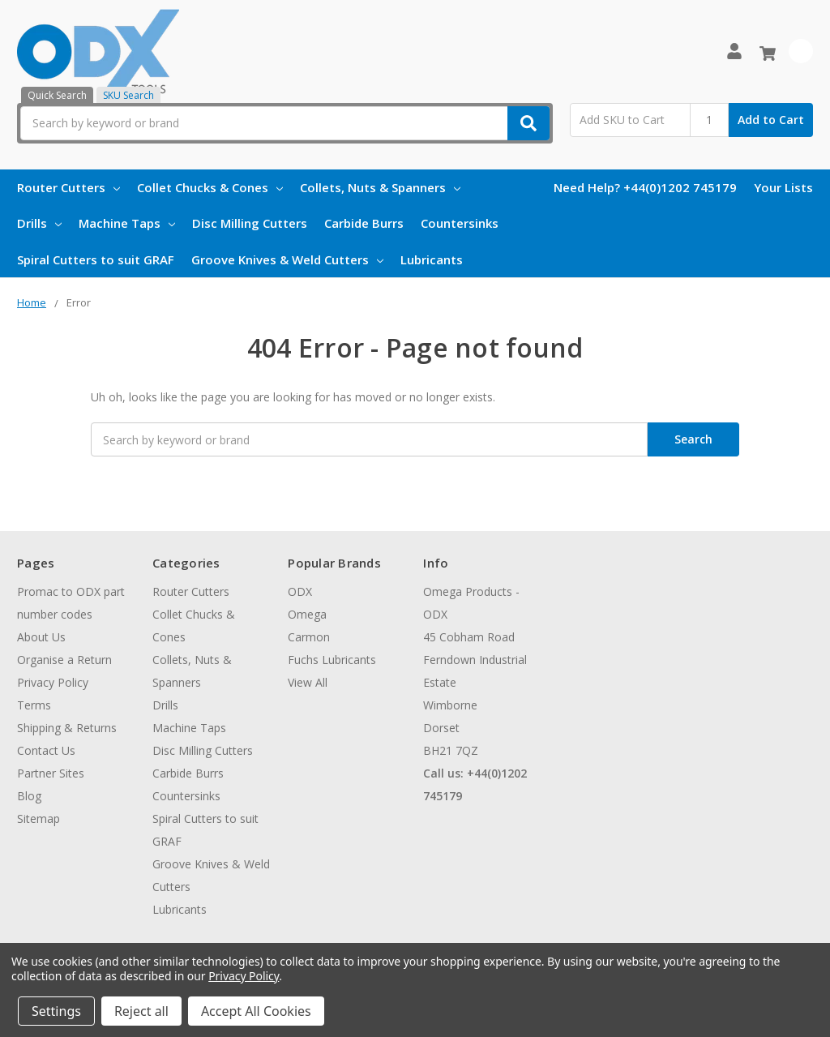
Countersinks (459, 223)
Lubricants (431, 259)
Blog (29, 795)
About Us (41, 637)
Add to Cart (771, 119)
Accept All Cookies (256, 1011)
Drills (39, 223)
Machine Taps (127, 223)
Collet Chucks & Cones (210, 187)
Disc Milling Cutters (249, 223)
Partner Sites (50, 773)
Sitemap (38, 818)
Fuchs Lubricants (332, 659)
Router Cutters (68, 187)
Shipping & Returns (67, 727)
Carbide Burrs (364, 223)
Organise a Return (64, 659)
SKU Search (128, 95)
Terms (34, 705)
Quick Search (57, 95)
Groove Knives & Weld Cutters (287, 259)
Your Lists (783, 187)
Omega (307, 614)
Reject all (141, 1011)
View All (307, 682)
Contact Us (46, 750)
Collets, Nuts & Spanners (380, 187)
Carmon (309, 637)
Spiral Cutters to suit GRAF (95, 259)
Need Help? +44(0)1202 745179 (645, 187)
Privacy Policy (52, 682)
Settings (56, 1011)
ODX (300, 591)
